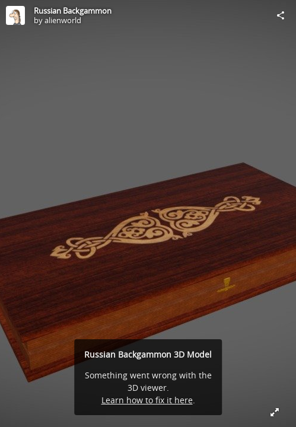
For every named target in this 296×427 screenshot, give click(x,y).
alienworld (62, 20)
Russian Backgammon (73, 10)
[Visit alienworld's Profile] (15, 15)
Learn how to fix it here (147, 400)
